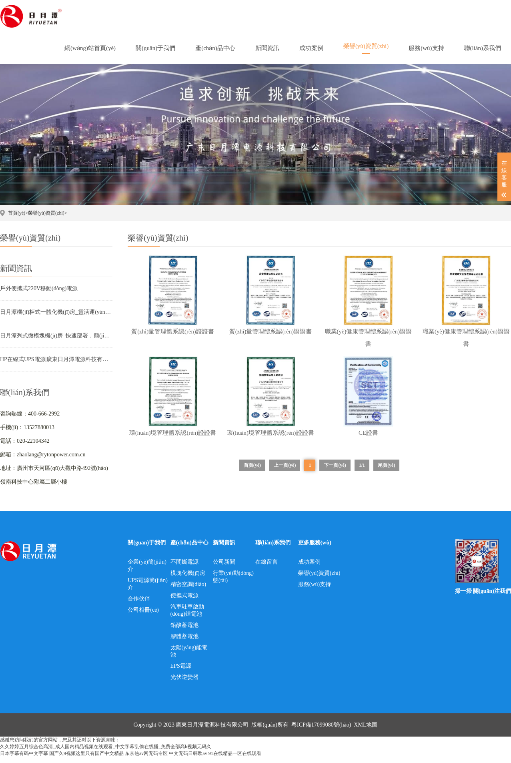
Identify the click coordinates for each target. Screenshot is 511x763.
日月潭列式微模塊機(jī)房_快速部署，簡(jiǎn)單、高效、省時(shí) (56, 336)
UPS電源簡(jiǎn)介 (148, 589)
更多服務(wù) (314, 549)
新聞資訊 (224, 549)
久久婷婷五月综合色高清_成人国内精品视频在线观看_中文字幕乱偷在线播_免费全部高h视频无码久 (105, 752)
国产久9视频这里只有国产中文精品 (86, 759)
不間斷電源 (184, 568)
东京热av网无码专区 (146, 759)
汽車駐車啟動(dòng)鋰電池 (187, 616)
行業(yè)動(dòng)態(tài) (233, 582)
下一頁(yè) (335, 471)
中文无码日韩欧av (188, 759)
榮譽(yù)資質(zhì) (46, 213)
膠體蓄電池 (184, 642)
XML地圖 (365, 731)
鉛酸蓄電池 (184, 631)
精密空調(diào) (188, 590)
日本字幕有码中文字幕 (24, 759)
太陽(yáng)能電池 (189, 657)
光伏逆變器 (184, 683)
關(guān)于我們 (147, 549)
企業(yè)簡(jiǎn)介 (147, 571)
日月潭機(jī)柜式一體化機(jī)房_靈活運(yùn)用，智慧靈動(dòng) (56, 312)
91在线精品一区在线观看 (234, 759)
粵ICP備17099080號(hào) (321, 731)
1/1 (362, 471)
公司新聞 (224, 568)
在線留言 (266, 568)
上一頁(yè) (285, 471)
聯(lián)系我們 (273, 549)
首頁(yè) (16, 213)
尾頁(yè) (386, 471)
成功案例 (309, 568)
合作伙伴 (139, 605)
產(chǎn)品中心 (189, 549)
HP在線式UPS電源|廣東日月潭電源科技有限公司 (56, 359)
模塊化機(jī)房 (187, 579)
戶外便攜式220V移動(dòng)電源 (39, 288)
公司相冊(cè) (143, 616)
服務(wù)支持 (314, 590)
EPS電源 (180, 672)
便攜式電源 (184, 601)
